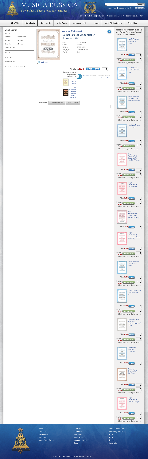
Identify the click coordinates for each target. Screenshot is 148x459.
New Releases (90, 16)
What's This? (105, 78)
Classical (20, 40)
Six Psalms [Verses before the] (134, 238)
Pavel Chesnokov (133, 39)
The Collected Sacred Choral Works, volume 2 (72, 93)
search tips (112, 8)
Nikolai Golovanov (134, 125)
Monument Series (80, 23)
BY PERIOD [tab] (8, 34)
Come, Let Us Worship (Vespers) (134, 159)
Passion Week (73, 82)
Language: (66, 50)
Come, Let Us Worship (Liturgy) (134, 216)
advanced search (125, 8)
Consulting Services (116, 432)
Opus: (64, 42)
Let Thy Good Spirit (132, 265)
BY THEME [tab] (8, 57)
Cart (141, 16)
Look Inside (45, 62)
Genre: (64, 45)
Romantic (8, 44)
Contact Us (113, 443)
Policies (112, 440)
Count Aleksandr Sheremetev (133, 320)
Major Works (62, 23)
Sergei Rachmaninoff (132, 155)
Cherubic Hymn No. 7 (133, 293)
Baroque (7, 40)
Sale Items (101, 16)
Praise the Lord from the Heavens (134, 100)
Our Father (131, 127)
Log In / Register (132, 16)
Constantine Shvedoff (132, 349)
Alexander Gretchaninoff (72, 31)
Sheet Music (46, 23)
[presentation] (42, 103)
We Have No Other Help (134, 71)
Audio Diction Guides (113, 23)
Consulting (132, 23)
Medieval (8, 37)
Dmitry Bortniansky (134, 290)
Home (81, 16)
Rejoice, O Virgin (134, 402)
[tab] (43, 103)
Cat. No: (65, 52)
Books (96, 23)
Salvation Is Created (132, 42)
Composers (111, 16)
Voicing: (65, 47)
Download (86, 76)
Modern (20, 44)
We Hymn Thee (133, 187)
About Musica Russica (46, 440)
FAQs (111, 437)
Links (111, 434)
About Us (121, 16)
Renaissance (22, 37)
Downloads (30, 23)
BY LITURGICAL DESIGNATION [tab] (15, 66)
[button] (106, 68)
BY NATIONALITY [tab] (10, 62)
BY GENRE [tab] (8, 53)
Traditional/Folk (10, 47)
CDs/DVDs (15, 23)
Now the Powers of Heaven (134, 324)
